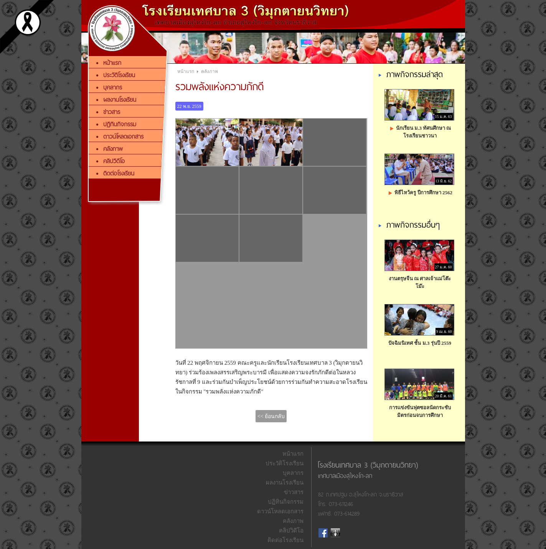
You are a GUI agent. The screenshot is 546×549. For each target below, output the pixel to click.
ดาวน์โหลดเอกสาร (280, 511)
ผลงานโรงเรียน (285, 483)
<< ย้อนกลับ (271, 416)
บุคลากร (293, 473)
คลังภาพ (209, 71)
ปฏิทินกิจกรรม (286, 502)
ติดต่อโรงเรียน (285, 540)
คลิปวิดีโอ (291, 531)
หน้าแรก (185, 71)
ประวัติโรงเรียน (285, 463)
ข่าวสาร (294, 492)
